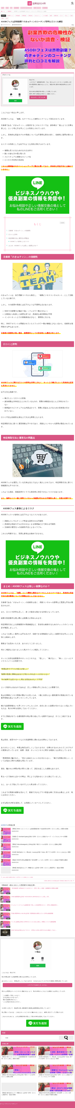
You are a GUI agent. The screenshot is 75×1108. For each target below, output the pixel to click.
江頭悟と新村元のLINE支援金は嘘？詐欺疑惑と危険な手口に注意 (58, 880)
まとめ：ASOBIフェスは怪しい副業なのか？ (23, 245)
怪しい (66, 15)
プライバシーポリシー (11, 1103)
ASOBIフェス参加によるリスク (19, 241)
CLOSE (62, 222)
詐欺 (3, 18)
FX (11, 7)
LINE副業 (18, 15)
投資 (7, 7)
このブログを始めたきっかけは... (37, 985)
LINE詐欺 (30, 15)
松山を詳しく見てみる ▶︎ (38, 97)
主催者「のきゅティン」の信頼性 (19, 230)
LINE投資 (24, 15)
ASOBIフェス (10, 15)
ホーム (2, 1103)
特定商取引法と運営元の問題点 (18, 238)
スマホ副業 (45, 15)
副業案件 (3, 15)
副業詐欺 (56, 15)
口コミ (61, 15)
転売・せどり (37, 7)
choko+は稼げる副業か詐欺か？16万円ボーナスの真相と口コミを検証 (18, 877)
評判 (7, 18)
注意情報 (45, 7)
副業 (3, 7)
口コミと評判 (12, 234)
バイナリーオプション (26, 7)
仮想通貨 (16, 7)
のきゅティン (38, 15)
